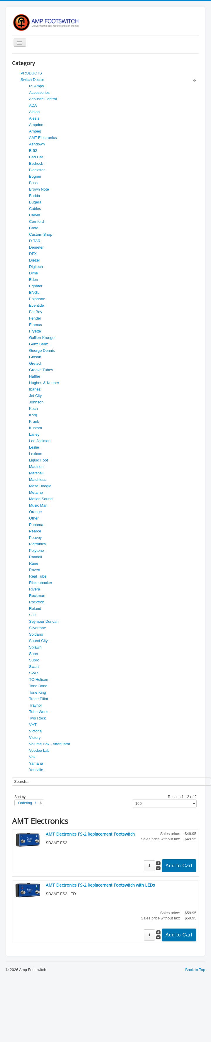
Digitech (36, 266)
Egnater (36, 286)
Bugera (35, 202)
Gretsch (36, 363)
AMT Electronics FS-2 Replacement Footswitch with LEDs (100, 885)
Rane (33, 563)
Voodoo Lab (39, 750)
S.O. (33, 615)
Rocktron (36, 602)
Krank (34, 421)
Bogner (35, 176)
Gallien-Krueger (42, 337)
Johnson (36, 402)
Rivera (34, 589)
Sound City (38, 641)
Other (34, 518)
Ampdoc (36, 125)
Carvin (34, 215)
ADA (33, 105)
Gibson (35, 357)
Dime (33, 273)
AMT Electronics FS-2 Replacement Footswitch (90, 834)
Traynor (35, 705)
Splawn (35, 647)
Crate (33, 228)
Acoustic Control (43, 99)
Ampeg (35, 131)
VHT (33, 724)
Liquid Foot (38, 460)
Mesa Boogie (40, 486)
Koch (33, 408)
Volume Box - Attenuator (49, 744)
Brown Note (39, 189)
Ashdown (37, 144)
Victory (35, 737)
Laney (34, 434)
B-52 (33, 150)
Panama (36, 524)
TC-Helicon (38, 679)
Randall (35, 557)
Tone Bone (38, 686)
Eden (33, 279)
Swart (34, 666)
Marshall (36, 473)
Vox (32, 757)
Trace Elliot (38, 699)
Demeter (36, 247)
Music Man (38, 505)
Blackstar (37, 170)
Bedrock (36, 163)
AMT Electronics (43, 137)
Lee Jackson (39, 441)
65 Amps (36, 86)
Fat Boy (35, 312)
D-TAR (34, 241)
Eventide (36, 305)
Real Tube (37, 576)
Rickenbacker (40, 583)
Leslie (34, 447)
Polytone (36, 550)
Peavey (35, 537)
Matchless (37, 479)
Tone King (37, 692)
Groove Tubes (41, 370)
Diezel (34, 260)
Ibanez (34, 389)
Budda (34, 196)
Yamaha (36, 763)
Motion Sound (41, 499)
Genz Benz (38, 344)
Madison (36, 466)
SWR (33, 673)
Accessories (39, 92)
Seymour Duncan (43, 621)
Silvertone (37, 628)
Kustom (35, 428)
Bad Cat (36, 157)
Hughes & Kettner (44, 383)
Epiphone (37, 299)
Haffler (34, 376)
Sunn (33, 653)
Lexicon (35, 454)
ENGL (34, 292)
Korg (33, 415)
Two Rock (37, 718)
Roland (35, 608)
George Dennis (42, 350)
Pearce (35, 531)
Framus (35, 325)
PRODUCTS (31, 73)
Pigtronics (37, 544)
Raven (34, 570)
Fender (35, 318)
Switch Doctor (32, 79)
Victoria (35, 731)
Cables (35, 208)
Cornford (36, 221)
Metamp (36, 492)
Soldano (36, 634)
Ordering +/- (27, 803)
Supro (34, 660)
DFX (33, 254)
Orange (35, 512)
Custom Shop (40, 234)
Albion (34, 112)
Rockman (37, 595)
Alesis (34, 118)
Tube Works (39, 712)
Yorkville (36, 770)
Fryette (35, 331)
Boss (33, 183)
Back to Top (195, 970)
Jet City (35, 395)
